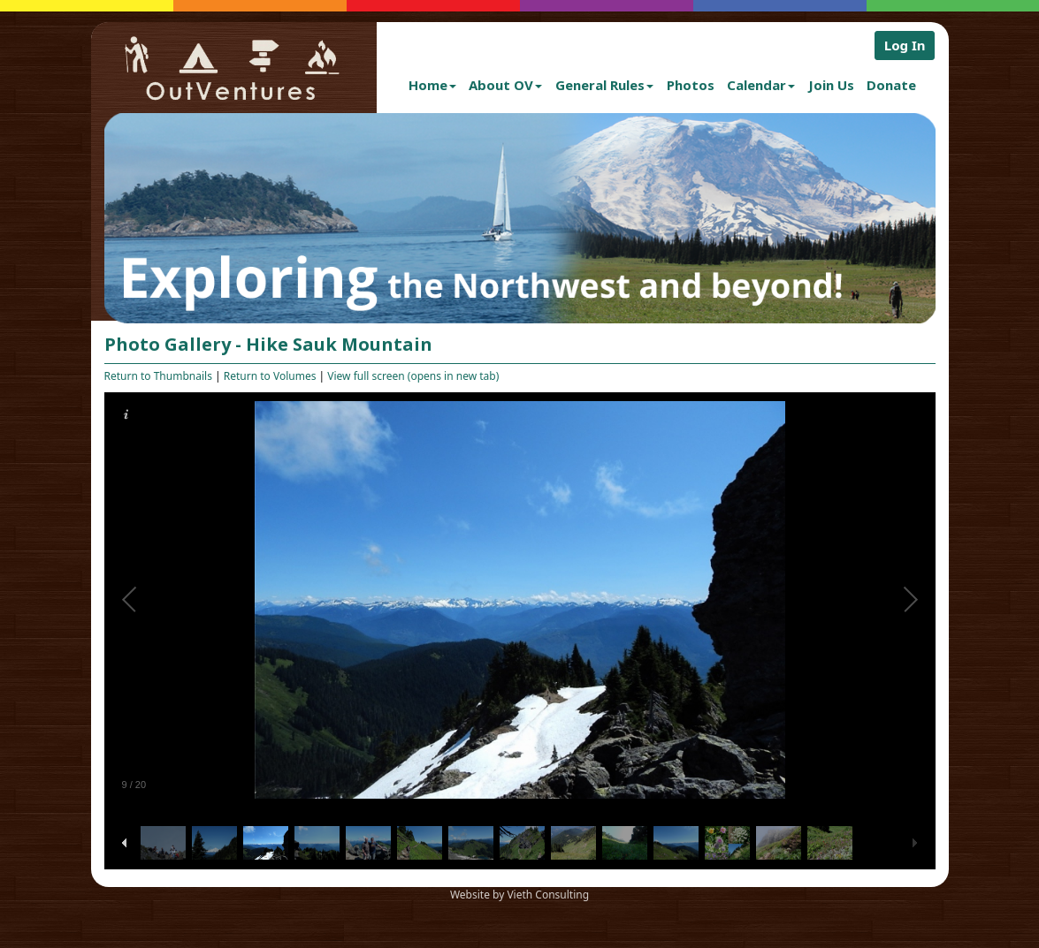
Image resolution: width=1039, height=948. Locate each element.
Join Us (831, 85)
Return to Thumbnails (158, 375)
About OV (505, 85)
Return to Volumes (270, 375)
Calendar (761, 85)
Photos (690, 85)
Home (432, 85)
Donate (891, 85)
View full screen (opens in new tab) (413, 375)
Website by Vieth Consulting (519, 894)
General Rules (604, 85)
